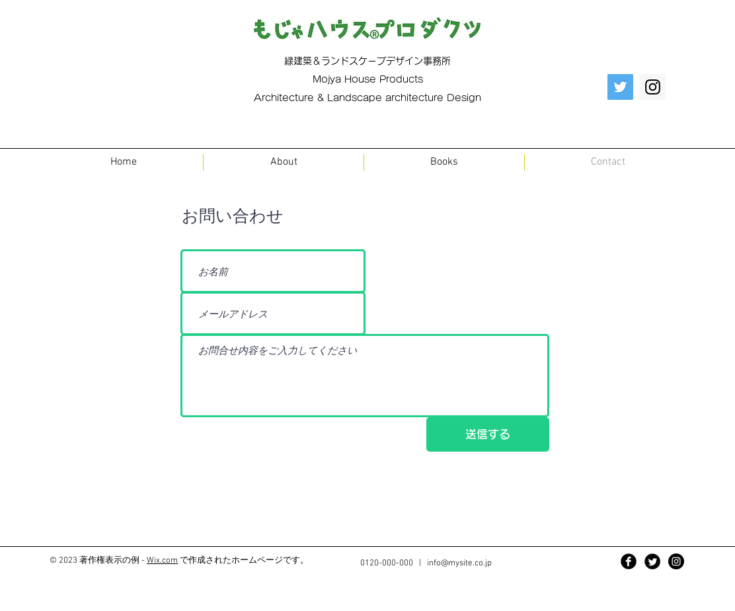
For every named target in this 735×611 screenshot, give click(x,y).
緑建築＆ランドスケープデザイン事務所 (367, 60)
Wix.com (162, 560)
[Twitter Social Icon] (620, 87)
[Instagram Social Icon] (653, 87)
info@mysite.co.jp (459, 563)
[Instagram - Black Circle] (676, 561)
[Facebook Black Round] (629, 561)
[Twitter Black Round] (652, 561)
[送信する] (487, 434)
